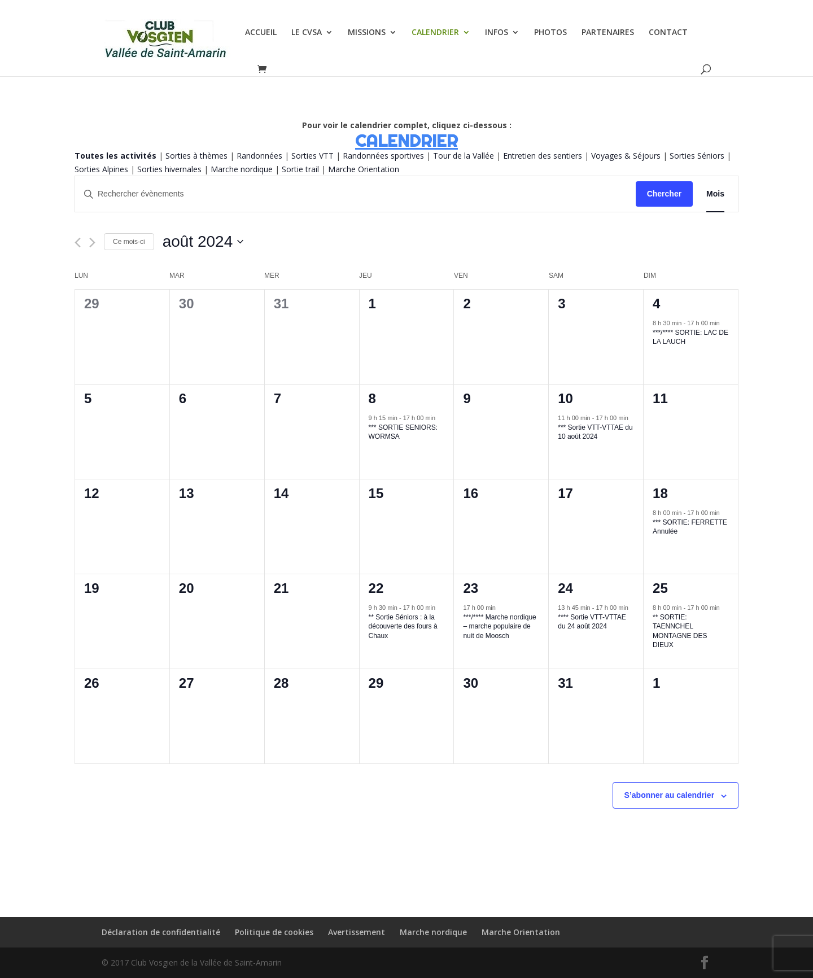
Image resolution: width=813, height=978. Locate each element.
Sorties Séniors (697, 155)
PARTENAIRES (608, 32)
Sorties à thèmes (196, 155)
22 (376, 588)
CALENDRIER (435, 32)
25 (660, 588)
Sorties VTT (312, 155)
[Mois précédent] (78, 242)
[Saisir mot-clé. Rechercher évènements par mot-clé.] (355, 194)
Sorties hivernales (169, 169)
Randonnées (259, 155)
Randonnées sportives (383, 155)
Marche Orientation (363, 169)
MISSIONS (367, 32)
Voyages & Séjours (626, 155)
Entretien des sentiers (542, 155)
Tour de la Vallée (463, 155)
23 (470, 588)
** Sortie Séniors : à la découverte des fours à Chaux (403, 626)
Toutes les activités (115, 155)
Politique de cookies (274, 932)
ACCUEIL (261, 32)
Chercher (664, 193)
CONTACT (668, 32)
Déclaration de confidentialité (161, 932)
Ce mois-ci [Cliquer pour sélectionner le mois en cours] (129, 242)
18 (660, 493)
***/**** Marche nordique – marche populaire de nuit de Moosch (499, 626)
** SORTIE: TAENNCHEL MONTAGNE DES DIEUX (680, 631)
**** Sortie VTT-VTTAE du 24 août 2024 (592, 622)
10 (565, 398)
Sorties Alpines (101, 169)
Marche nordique (242, 169)
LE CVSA (306, 32)
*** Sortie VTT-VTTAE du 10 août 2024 (595, 432)
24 (565, 588)
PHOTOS (550, 32)
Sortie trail (301, 169)
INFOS (496, 32)
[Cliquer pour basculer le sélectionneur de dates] (203, 241)
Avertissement (356, 932)
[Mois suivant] (92, 242)
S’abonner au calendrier (669, 795)
